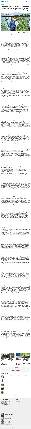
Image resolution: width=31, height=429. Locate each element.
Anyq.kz (14, 427)
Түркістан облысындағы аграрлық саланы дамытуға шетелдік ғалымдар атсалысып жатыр (11, 360)
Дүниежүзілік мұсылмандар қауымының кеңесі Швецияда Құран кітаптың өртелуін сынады (9, 414)
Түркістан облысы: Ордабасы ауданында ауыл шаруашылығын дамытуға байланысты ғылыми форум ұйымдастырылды (4, 361)
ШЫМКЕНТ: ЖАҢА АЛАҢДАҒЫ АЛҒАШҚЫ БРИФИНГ (9, 418)
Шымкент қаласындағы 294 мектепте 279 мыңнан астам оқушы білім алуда (14, 379)
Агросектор (2, 4)
